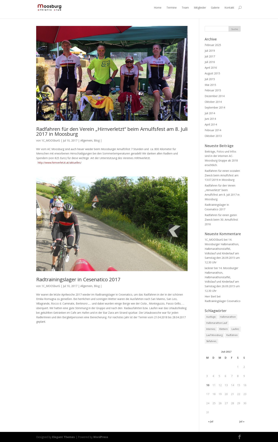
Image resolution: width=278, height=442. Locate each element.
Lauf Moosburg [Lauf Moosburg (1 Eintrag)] (214, 335)
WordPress (100, 437)
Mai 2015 (210, 85)
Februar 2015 (213, 90)
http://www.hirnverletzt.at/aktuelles (59, 162)
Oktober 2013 (213, 136)
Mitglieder (200, 7)
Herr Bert (210, 296)
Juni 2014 (210, 119)
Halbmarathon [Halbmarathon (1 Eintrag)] (228, 316)
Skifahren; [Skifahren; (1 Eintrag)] (211, 341)
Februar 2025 (213, 45)
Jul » (241, 421)
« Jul (210, 421)
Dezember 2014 (214, 96)
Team (185, 7)
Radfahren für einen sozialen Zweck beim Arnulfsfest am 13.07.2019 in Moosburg (222, 175)
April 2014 (211, 124)
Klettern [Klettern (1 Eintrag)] (223, 329)
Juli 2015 (210, 79)
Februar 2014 (213, 130)
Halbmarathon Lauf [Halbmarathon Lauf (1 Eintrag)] (216, 323)
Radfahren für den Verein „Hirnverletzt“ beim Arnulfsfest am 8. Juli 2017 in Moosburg (112, 131)
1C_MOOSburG (51, 140)
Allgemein (86, 140)
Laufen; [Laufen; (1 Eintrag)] (235, 329)
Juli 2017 (210, 56)
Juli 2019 (210, 50)
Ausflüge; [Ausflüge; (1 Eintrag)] (211, 316)
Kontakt (229, 7)
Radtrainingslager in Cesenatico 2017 (78, 279)
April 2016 (211, 67)
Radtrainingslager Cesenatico (222, 301)
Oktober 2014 (213, 102)
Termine (171, 7)
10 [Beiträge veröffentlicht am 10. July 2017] (207, 385)
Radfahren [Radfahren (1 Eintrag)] (232, 335)
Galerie (215, 7)
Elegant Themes (63, 437)
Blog (97, 140)
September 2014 (215, 107)
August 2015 (212, 73)
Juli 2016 (210, 62)
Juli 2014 (210, 113)
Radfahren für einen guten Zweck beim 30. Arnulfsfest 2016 (221, 219)
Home (157, 7)
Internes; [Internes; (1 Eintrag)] (211, 329)
